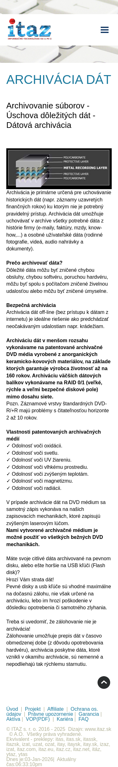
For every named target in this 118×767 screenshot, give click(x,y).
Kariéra (65, 719)
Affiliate (55, 709)
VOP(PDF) (38, 719)
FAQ (83, 719)
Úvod (12, 709)
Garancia (89, 714)
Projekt (33, 709)
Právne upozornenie (50, 714)
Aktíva (13, 719)
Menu (105, 30)
